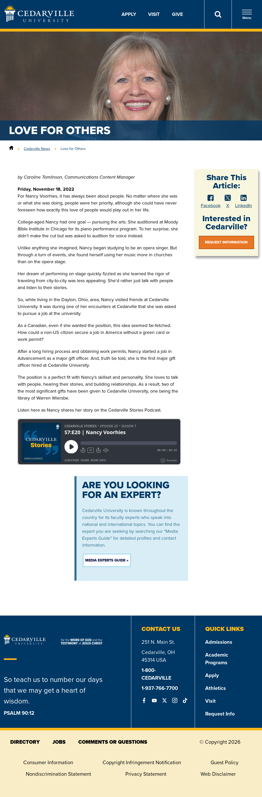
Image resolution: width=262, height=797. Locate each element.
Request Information (226, 242)
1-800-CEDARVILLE (156, 674)
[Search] (218, 14)
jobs (59, 742)
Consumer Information (48, 762)
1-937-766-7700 (159, 688)
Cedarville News (37, 148)
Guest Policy (224, 762)
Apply (129, 14)
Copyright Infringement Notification (142, 762)
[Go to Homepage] (39, 20)
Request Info (220, 714)
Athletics (215, 688)
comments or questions (112, 742)
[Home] (11, 148)
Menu (247, 14)
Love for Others (73, 148)
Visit (154, 14)
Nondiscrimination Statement (58, 774)
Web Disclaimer (218, 774)
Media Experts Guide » (106, 560)
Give (177, 14)
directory (25, 742)
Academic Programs (216, 658)
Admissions (218, 642)
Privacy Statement (145, 774)
